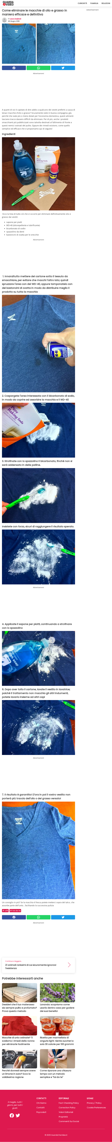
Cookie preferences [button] (96, 1107)
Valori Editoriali (66, 1112)
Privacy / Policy (94, 1103)
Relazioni (106, 3)
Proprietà (63, 1116)
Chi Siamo (41, 1103)
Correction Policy (67, 1107)
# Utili (5, 910)
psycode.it (41, 1112)
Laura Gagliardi (15, 19)
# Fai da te (15, 910)
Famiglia (94, 3)
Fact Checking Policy (69, 1103)
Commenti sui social (69, 1121)
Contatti (40, 1107)
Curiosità (82, 3)
